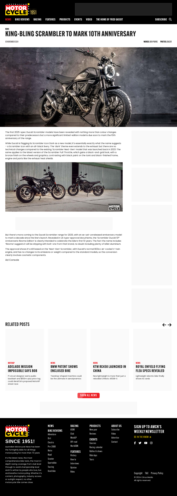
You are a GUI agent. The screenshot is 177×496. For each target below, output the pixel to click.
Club (72, 437)
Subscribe (161, 19)
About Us (116, 429)
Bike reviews (22, 19)
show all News (88, 398)
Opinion (73, 470)
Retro (50, 453)
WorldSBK (74, 449)
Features (50, 19)
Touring (51, 470)
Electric (51, 445)
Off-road (73, 445)
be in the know (141, 440)
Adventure (52, 437)
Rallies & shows (96, 454)
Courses (93, 446)
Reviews (93, 437)
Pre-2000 (52, 449)
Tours (92, 462)
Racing (37, 19)
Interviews (74, 466)
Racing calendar (96, 450)
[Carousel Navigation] (167, 328)
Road (50, 458)
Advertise (115, 441)
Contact (114, 445)
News (8, 19)
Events (78, 19)
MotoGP (73, 441)
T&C (147, 476)
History (73, 458)
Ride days (93, 458)
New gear (93, 432)
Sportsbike (52, 466)
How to (73, 462)
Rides (72, 475)
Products (64, 19)
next (169, 328)
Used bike (52, 474)
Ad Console (12, 263)
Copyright (138, 476)
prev (164, 328)
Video (89, 19)
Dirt (49, 441)
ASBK (72, 432)
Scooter (51, 462)
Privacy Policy (157, 476)
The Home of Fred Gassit (109, 19)
